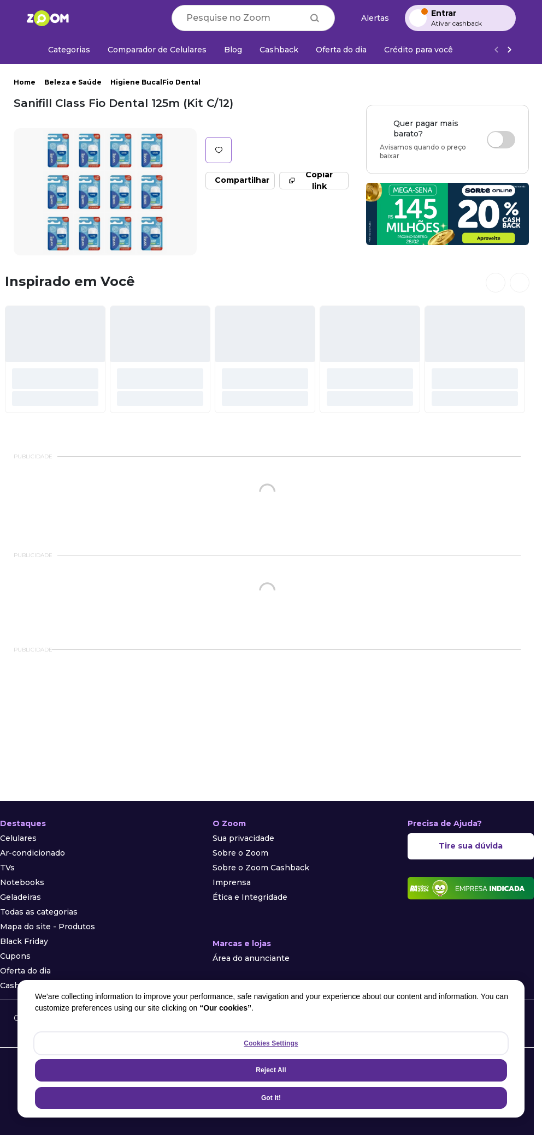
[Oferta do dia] (341, 49)
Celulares (18, 838)
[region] (271, 1049)
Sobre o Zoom (240, 853)
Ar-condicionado (32, 853)
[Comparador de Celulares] (157, 49)
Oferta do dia (25, 971)
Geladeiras (20, 897)
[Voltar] (496, 50)
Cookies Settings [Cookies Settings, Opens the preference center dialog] (271, 1043)
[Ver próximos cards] (519, 282)
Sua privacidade (243, 838)
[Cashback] (279, 49)
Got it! (271, 1098)
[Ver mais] (509, 50)
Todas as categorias (39, 912)
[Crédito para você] (418, 49)
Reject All (271, 1070)
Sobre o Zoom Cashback (261, 868)
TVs (7, 868)
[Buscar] (314, 18)
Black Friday (24, 941)
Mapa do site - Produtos (47, 926)
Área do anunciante (251, 958)
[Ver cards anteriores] (495, 282)
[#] (55, 359)
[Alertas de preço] (370, 18)
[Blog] (233, 49)
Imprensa (232, 882)
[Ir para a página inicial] (47, 18)
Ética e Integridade (250, 897)
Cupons (15, 956)
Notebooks (22, 882)
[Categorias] (62, 49)
